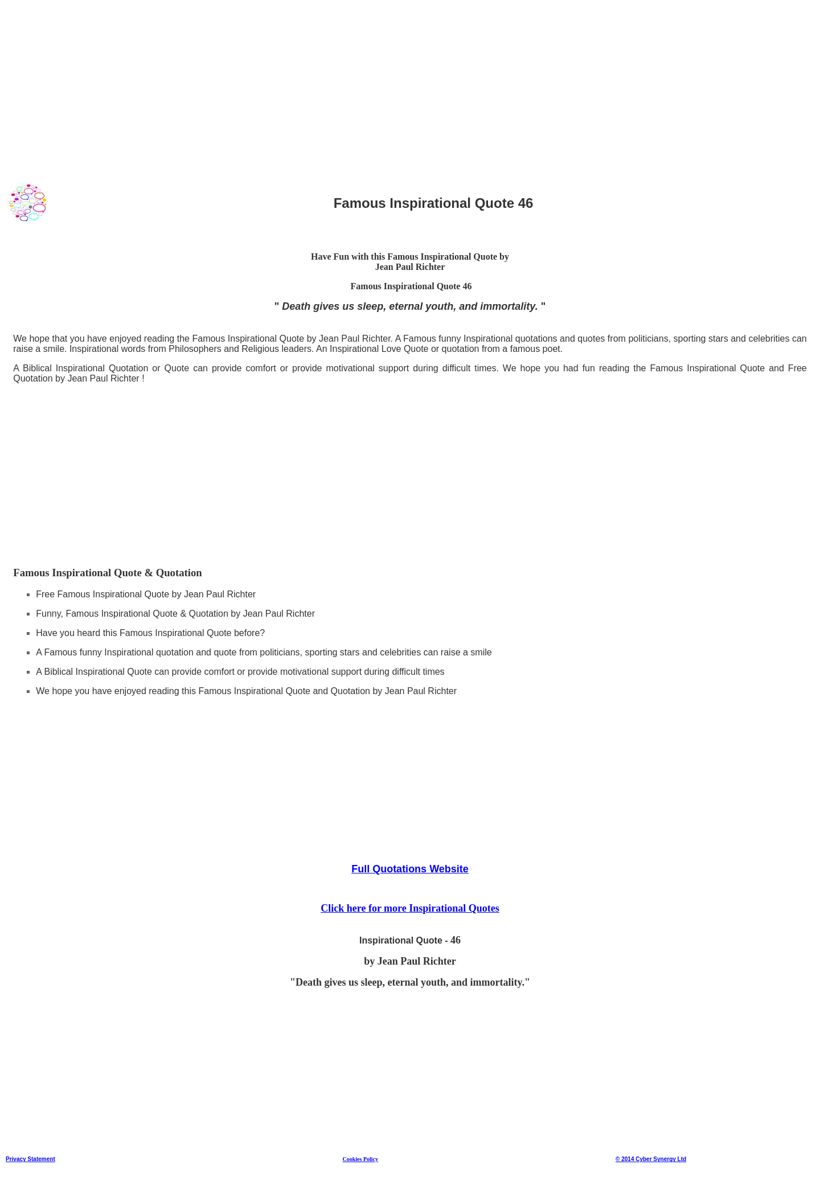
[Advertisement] (346, 85)
